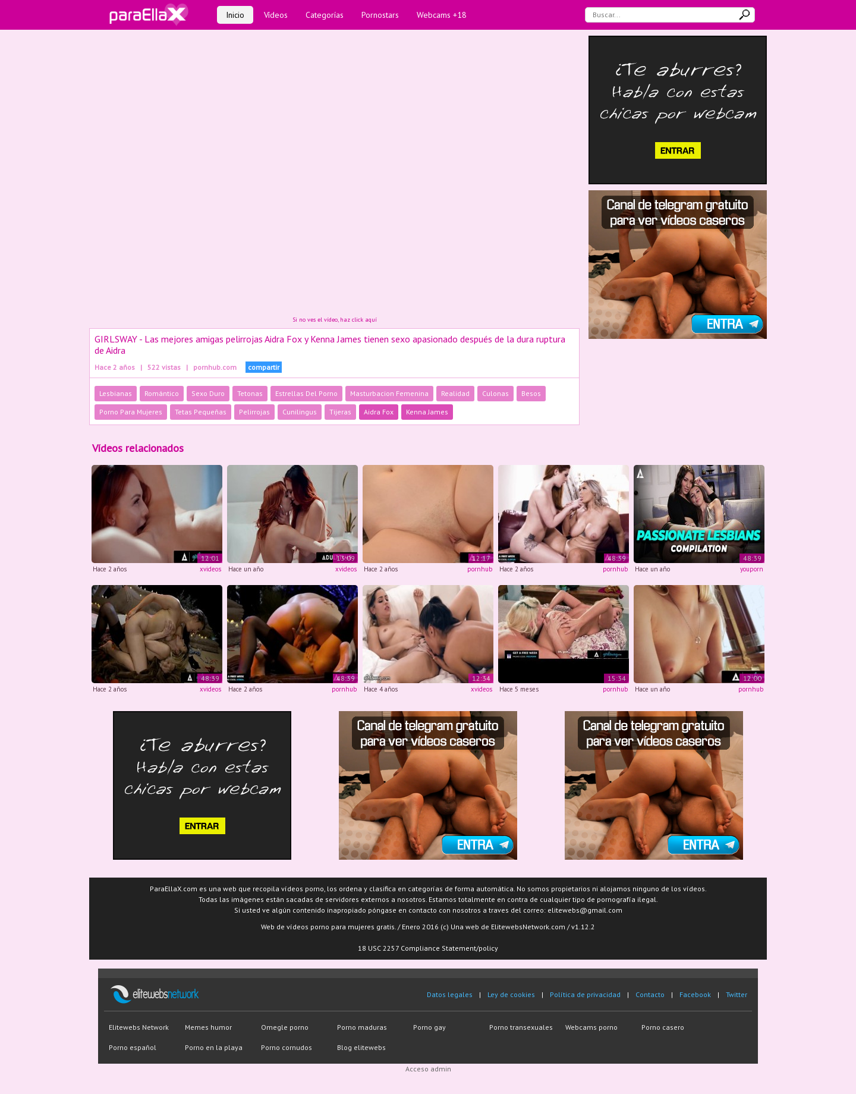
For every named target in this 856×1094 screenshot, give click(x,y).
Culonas (495, 393)
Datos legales (450, 994)
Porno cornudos (286, 1047)
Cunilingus (299, 411)
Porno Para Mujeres (130, 411)
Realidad (455, 393)
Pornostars (380, 15)
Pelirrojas (254, 411)
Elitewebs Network (139, 1027)
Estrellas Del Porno (306, 393)
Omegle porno (285, 1027)
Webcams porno (591, 1027)
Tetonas (250, 393)
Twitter (736, 994)
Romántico (161, 393)
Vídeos (276, 15)
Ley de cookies (511, 994)
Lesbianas (115, 393)
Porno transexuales (521, 1027)
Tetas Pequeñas (200, 411)
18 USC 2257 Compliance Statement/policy (428, 948)
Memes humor (208, 1027)
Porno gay (429, 1027)
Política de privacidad (585, 994)
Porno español (132, 1047)
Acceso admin (428, 1068)
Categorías (325, 15)
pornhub (479, 569)
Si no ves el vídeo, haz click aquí (334, 319)
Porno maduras (362, 1027)
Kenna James (427, 411)
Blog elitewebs (361, 1047)
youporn (751, 569)
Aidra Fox (379, 411)
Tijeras (340, 411)
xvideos (210, 569)
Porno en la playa (214, 1047)
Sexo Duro (208, 393)
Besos (531, 393)
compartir (263, 367)
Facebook (695, 994)
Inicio (235, 15)
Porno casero (662, 1027)
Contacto (650, 994)
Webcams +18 (442, 15)
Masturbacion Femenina (389, 393)
